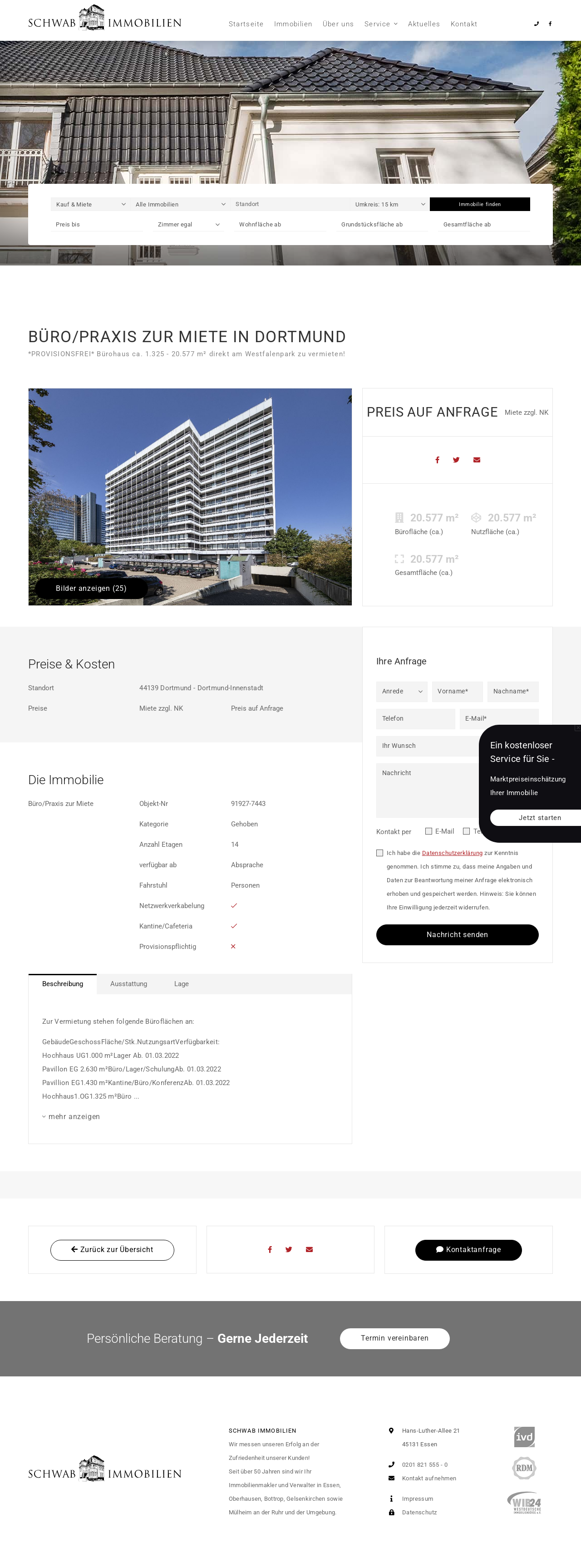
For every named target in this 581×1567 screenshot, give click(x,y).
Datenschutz (410, 1512)
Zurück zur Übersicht (112, 1249)
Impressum (408, 1498)
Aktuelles (424, 24)
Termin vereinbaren (394, 1338)
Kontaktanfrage (468, 1249)
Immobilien (293, 24)
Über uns (339, 24)
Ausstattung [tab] (128, 984)
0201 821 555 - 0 (416, 1464)
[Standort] (290, 204)
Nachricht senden (457, 934)
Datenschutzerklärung (452, 853)
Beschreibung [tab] (62, 984)
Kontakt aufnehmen (420, 1478)
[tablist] (190, 984)
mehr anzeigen (74, 1116)
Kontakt (464, 24)
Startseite (246, 24)
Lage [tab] (181, 984)
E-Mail (444, 831)
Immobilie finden (480, 204)
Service (377, 24)
